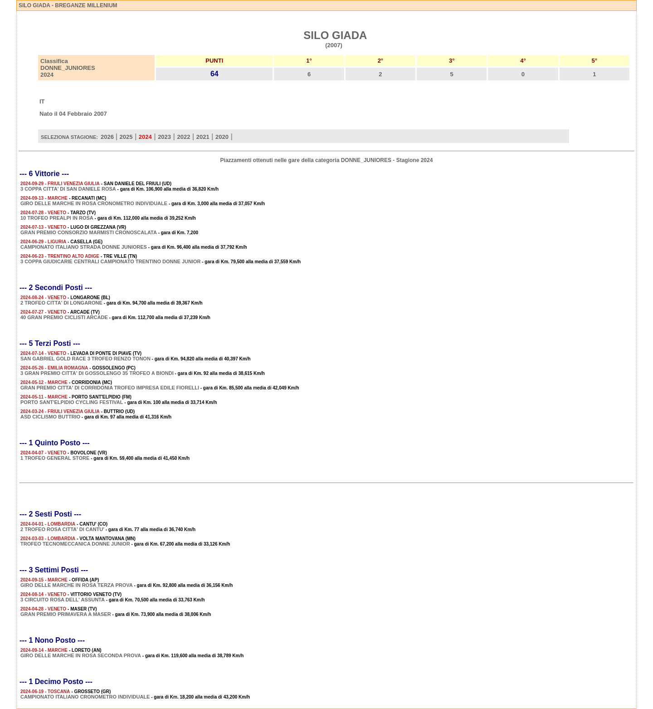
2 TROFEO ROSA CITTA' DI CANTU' (62, 529)
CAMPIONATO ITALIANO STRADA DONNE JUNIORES (83, 247)
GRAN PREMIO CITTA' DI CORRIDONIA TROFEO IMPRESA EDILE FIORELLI (109, 387)
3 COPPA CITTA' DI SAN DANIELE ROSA (68, 189)
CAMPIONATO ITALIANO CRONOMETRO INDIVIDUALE (85, 696)
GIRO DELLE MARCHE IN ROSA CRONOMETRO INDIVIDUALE (93, 203)
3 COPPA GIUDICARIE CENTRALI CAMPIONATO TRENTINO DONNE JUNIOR (110, 261)
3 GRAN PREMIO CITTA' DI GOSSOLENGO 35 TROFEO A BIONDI (97, 373)
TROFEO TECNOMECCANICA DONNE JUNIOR (75, 544)
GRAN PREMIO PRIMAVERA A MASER (65, 614)
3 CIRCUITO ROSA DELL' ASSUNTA (62, 599)
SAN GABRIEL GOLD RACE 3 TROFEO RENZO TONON (85, 358)
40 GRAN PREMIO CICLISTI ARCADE (64, 317)
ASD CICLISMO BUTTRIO (50, 416)
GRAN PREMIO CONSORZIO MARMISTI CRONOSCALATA (88, 232)
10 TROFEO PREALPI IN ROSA (56, 218)
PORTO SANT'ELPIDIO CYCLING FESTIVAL (71, 402)
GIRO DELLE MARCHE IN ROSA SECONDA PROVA (80, 655)
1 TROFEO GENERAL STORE (54, 458)
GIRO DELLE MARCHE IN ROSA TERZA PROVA (76, 585)
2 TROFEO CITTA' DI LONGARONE (61, 302)
